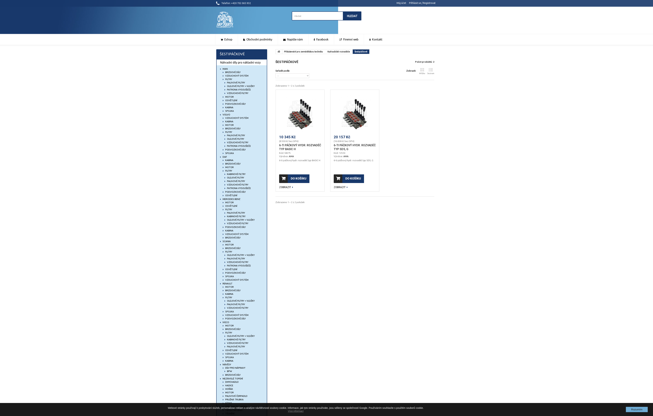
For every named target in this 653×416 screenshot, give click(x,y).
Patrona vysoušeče (238, 89)
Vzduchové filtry (237, 93)
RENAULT (227, 283)
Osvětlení (231, 100)
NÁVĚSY (226, 364)
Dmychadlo (232, 382)
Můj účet (401, 3)
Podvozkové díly (235, 104)
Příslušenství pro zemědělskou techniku (303, 52)
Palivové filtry (235, 82)
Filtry (228, 79)
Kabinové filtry (235, 174)
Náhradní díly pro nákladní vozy (240, 62)
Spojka (229, 111)
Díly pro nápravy (235, 368)
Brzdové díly (233, 72)
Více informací (295, 411)
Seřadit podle (282, 71)
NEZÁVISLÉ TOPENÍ (232, 378)
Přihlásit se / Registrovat (422, 3)
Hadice (229, 385)
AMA (291, 156)
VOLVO (226, 114)
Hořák (229, 389)
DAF (224, 157)
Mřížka (422, 71)
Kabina (229, 107)
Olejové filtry (235, 139)
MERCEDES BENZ (231, 199)
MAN (225, 69)
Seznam (430, 71)
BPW (229, 371)
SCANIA (226, 241)
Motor (229, 97)
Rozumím (636, 409)
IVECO (225, 322)
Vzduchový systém (236, 75)
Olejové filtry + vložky (240, 86)
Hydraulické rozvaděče (338, 52)
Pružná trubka (234, 399)
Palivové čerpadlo (236, 396)
